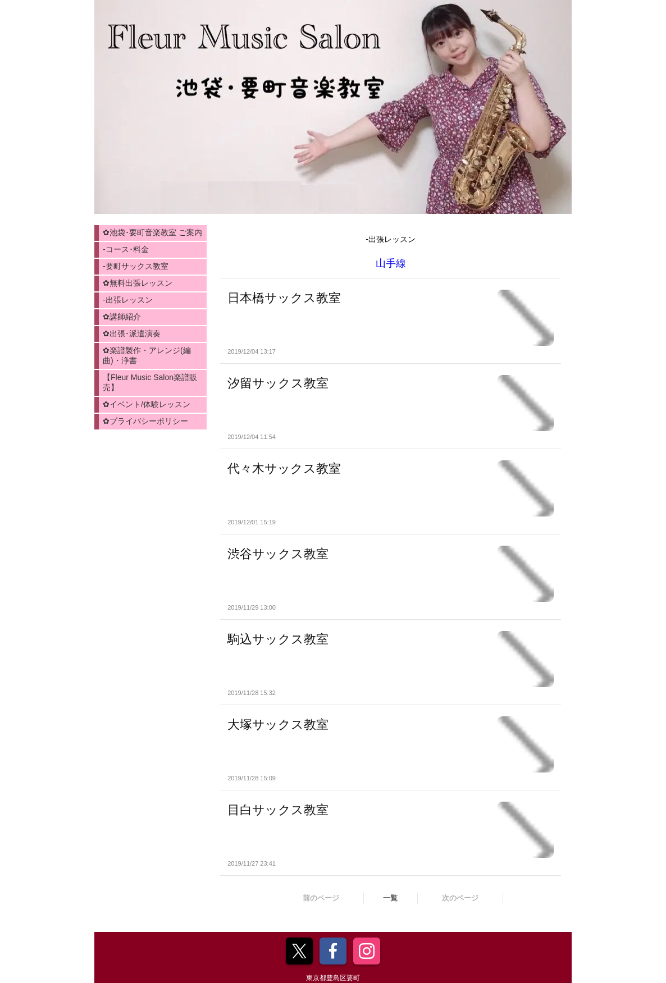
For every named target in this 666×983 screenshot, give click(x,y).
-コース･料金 (126, 249)
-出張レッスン (128, 299)
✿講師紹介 (122, 316)
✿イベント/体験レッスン (146, 404)
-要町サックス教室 (135, 266)
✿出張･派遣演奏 (132, 333)
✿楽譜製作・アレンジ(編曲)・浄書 (147, 355)
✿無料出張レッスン (137, 282)
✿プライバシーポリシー (145, 421)
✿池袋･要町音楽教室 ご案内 (152, 232)
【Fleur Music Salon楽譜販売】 (150, 382)
